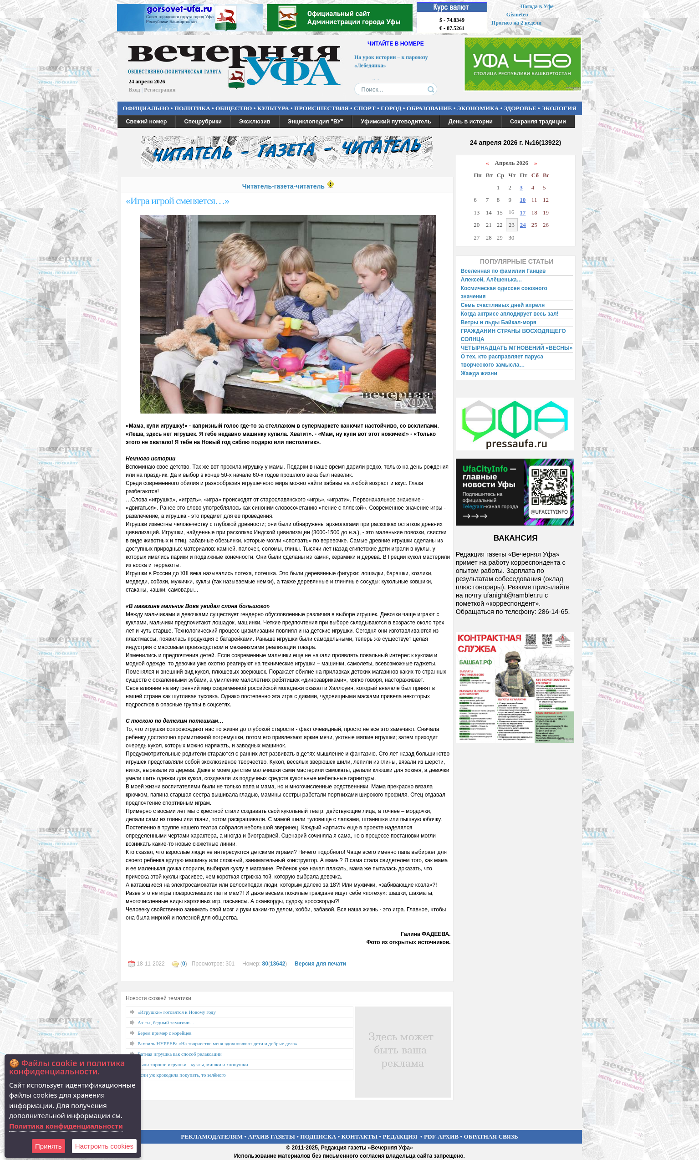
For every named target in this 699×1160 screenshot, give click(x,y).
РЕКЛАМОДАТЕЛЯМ (212, 1136)
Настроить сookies (104, 1146)
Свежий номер (146, 121)
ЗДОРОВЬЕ (520, 108)
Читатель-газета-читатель (283, 186)
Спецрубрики (203, 121)
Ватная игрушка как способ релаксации (180, 1054)
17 (523, 212)
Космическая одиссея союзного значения (504, 292)
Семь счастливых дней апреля (503, 305)
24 (523, 224)
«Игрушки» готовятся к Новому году (177, 1012)
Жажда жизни (479, 373)
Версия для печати (320, 964)
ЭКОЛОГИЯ (559, 108)
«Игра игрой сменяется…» (177, 200)
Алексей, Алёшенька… (491, 279)
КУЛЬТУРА (273, 108)
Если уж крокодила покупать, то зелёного (182, 1075)
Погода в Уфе (536, 6)
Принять (48, 1146)
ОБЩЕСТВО (233, 108)
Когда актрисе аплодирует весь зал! (510, 314)
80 (265, 964)
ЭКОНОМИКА (478, 108)
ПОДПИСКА (318, 1136)
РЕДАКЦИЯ (400, 1136)
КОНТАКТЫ (360, 1136)
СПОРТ (365, 108)
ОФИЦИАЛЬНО (145, 108)
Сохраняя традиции (538, 121)
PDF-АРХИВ (441, 1136)
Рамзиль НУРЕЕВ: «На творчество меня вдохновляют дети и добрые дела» (217, 1043)
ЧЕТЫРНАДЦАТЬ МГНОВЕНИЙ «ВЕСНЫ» (517, 348)
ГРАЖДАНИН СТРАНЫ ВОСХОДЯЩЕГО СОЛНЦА (513, 335)
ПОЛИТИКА (192, 108)
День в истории (471, 121)
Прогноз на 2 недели (516, 23)
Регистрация (159, 90)
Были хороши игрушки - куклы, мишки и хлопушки (193, 1064)
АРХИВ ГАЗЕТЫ (271, 1136)
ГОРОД (391, 108)
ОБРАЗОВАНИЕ (429, 108)
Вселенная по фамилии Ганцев (503, 271)
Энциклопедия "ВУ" (316, 121)
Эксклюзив (254, 121)
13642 (277, 964)
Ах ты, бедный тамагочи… (166, 1022)
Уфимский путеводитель (396, 121)
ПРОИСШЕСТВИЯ (321, 108)
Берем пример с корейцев (165, 1033)
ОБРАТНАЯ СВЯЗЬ (491, 1136)
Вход (134, 90)
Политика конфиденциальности (66, 1125)
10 (523, 199)
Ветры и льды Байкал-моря (498, 322)
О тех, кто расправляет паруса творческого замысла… (502, 360)
